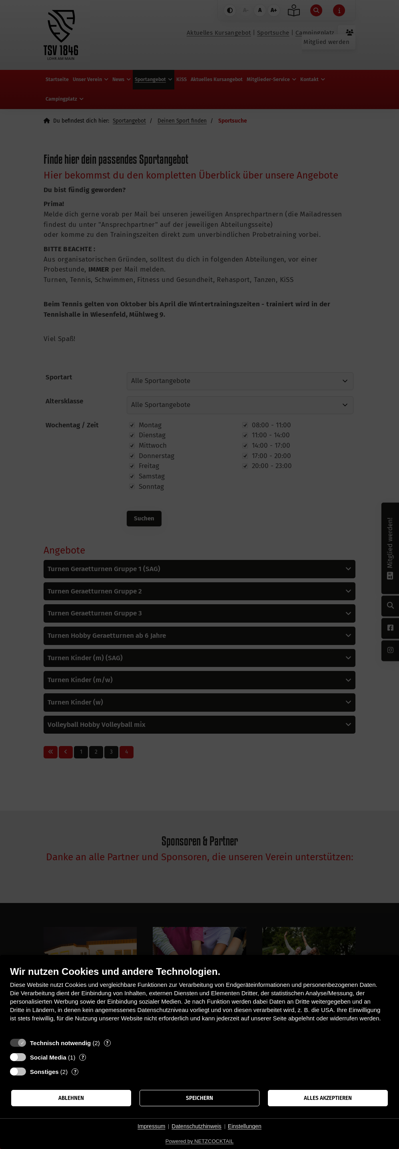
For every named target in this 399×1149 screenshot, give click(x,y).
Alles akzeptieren (328, 1098)
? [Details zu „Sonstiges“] (75, 1072)
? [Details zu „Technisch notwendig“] (107, 1043)
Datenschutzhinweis (196, 1126)
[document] (199, 1000)
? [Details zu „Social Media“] (83, 1057)
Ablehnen (71, 1098)
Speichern (199, 1098)
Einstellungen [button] (244, 1126)
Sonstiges (44, 1071)
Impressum (151, 1126)
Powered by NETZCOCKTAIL (199, 1141)
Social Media (48, 1057)
